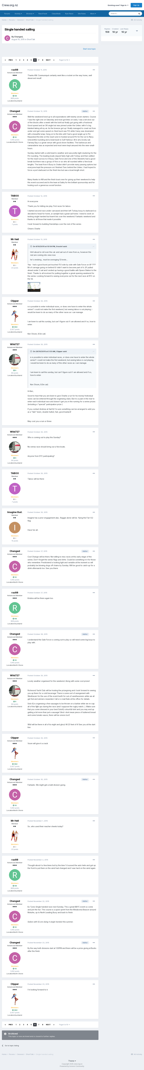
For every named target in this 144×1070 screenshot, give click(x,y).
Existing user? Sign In (118, 5)
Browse (30, 14)
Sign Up (136, 5)
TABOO (15, 195)
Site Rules (82, 14)
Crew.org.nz (10, 5)
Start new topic (89, 49)
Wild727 (15, 344)
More (93, 14)
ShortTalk (31, 39)
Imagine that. (14, 512)
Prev (11, 60)
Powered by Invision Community (72, 1066)
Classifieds (56, 14)
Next (48, 60)
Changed (18, 37)
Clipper (15, 301)
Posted (37, 70)
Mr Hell (15, 239)
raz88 (14, 69)
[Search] (122, 14)
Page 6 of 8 (64, 60)
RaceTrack (43, 14)
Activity (18, 14)
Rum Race (69, 14)
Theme (72, 1061)
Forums (7, 14)
